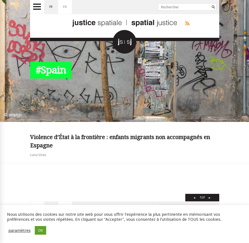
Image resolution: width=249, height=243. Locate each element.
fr (51, 7)
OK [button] (40, 230)
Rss (186, 23)
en (65, 7)
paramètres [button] (19, 230)
